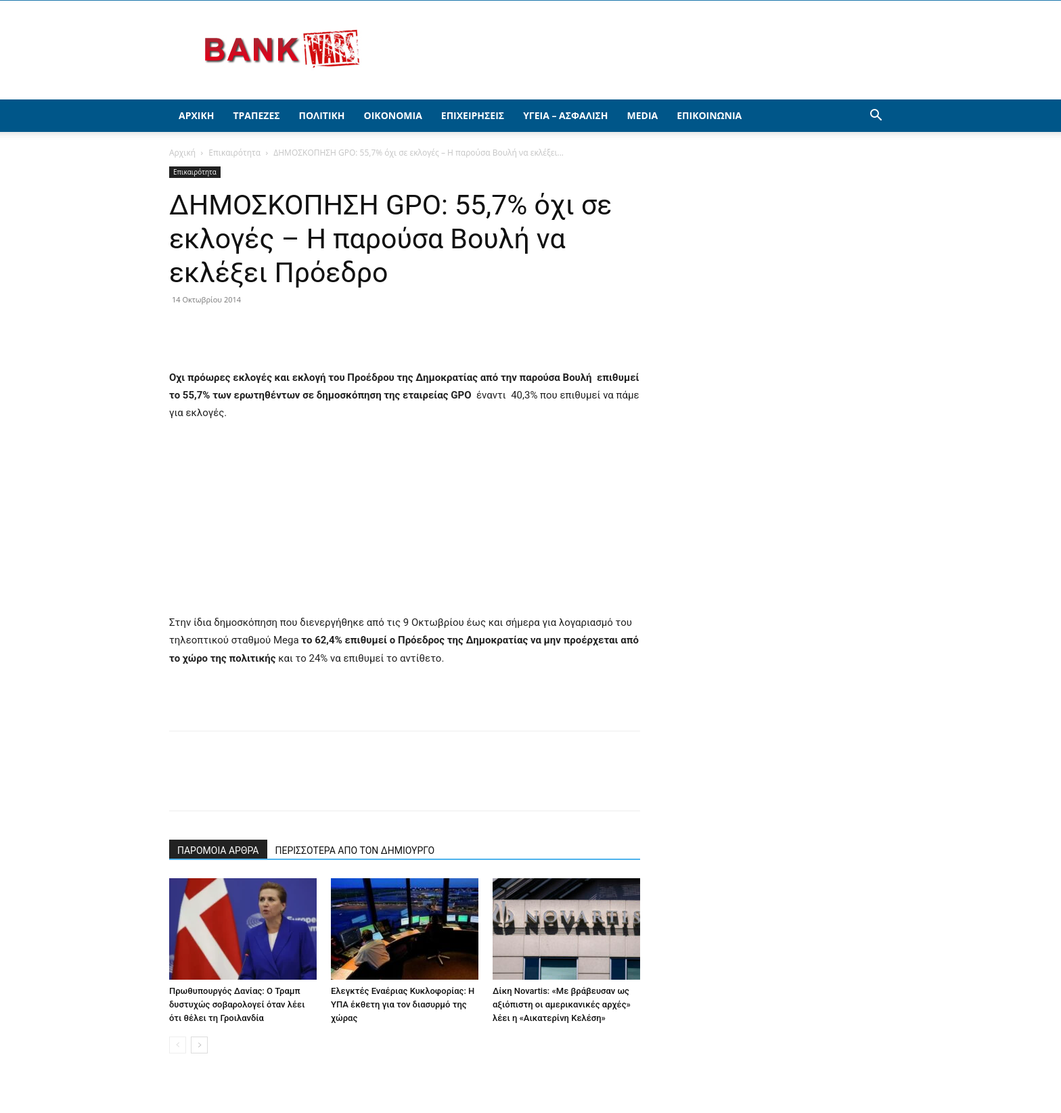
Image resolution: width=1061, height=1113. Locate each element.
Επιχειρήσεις (472, 115)
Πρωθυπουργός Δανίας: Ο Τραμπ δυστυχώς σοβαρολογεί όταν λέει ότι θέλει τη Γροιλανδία (237, 1004)
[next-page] (199, 1045)
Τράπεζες (256, 115)
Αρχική (196, 115)
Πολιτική (322, 115)
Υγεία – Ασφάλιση (565, 115)
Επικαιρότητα (234, 152)
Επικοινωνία (709, 115)
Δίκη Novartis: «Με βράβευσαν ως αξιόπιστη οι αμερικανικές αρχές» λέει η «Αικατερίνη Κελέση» (562, 1004)
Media (642, 115)
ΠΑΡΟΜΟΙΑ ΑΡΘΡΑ (218, 850)
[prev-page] (177, 1045)
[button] (875, 116)
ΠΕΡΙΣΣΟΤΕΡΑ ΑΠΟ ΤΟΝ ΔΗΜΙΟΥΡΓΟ (355, 850)
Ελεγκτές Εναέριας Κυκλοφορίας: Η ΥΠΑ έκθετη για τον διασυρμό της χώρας (402, 1004)
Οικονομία (393, 115)
